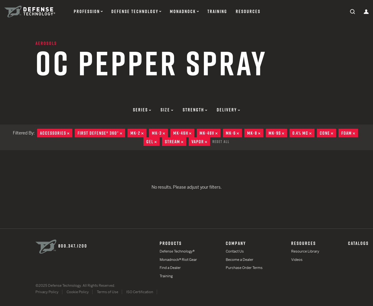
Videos (297, 259)
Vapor (200, 141)
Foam (349, 133)
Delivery (228, 109)
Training (217, 11)
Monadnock (183, 11)
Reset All (221, 141)
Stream (175, 141)
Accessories (56, 133)
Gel (153, 141)
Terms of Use (107, 292)
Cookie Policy (78, 292)
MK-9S (278, 133)
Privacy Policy (47, 292)
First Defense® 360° (101, 133)
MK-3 (160, 133)
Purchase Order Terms (244, 267)
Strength (195, 109)
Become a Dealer (239, 259)
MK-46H (183, 133)
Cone (328, 133)
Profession (87, 11)
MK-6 (234, 133)
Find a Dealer (170, 267)
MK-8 (255, 133)
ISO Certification (139, 292)
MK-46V (210, 133)
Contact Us (235, 251)
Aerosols (46, 43)
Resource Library (305, 251)
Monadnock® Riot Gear (178, 259)
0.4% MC (303, 133)
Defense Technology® (177, 251)
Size (167, 109)
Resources (248, 11)
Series (142, 109)
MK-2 (138, 133)
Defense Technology (134, 11)
